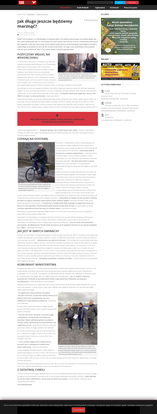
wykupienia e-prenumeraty (59, 121)
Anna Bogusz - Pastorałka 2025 (110, 98)
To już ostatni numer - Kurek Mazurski (112, 120)
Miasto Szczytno (29, 33)
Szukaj (112, 2)
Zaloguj (120, 2)
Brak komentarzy (92, 20)
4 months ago (124, 98)
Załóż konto (132, 2)
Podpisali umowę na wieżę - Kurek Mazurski (113, 110)
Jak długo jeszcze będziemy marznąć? (44, 23)
